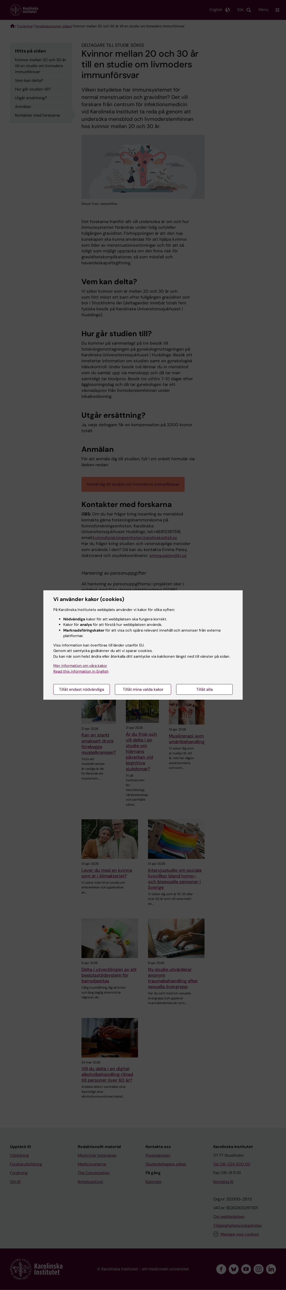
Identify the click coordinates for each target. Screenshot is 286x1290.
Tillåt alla (204, 689)
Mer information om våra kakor (80, 665)
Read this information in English (81, 671)
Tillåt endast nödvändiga (81, 689)
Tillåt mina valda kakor (143, 689)
